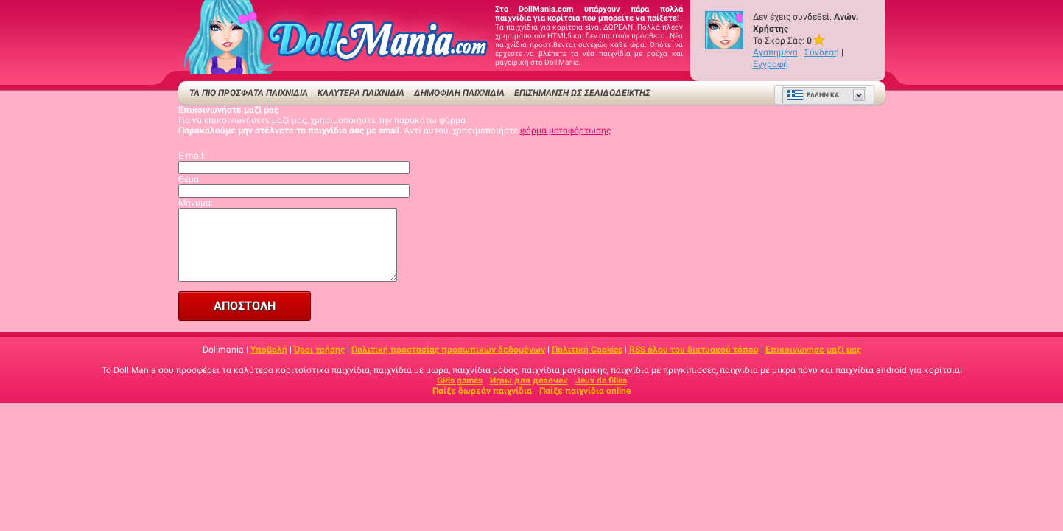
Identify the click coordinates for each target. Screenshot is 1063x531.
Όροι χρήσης (319, 349)
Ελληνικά (813, 95)
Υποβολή (268, 349)
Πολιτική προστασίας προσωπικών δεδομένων (448, 349)
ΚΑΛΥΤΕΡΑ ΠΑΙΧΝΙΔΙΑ (361, 93)
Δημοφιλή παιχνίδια (459, 93)
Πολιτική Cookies (587, 349)
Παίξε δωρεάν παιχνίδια (482, 391)
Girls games (460, 380)
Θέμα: (189, 179)
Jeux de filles (601, 380)
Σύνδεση (821, 52)
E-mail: (192, 155)
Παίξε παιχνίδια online (585, 391)
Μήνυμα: (195, 203)
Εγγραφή (770, 64)
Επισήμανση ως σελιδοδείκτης (582, 93)
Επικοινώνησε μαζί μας (813, 349)
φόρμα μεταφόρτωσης (565, 130)
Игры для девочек (529, 380)
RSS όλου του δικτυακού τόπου (694, 349)
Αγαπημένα (775, 52)
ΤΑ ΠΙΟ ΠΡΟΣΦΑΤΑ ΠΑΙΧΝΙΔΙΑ (248, 93)
